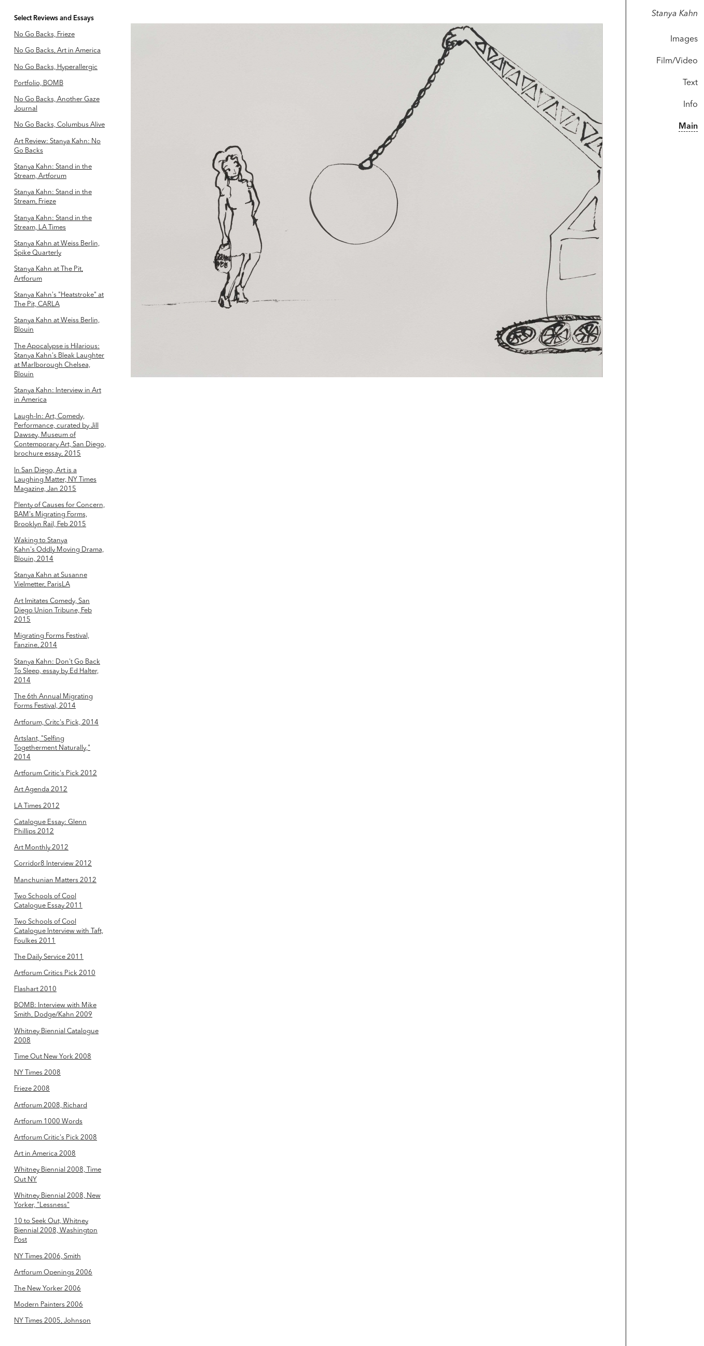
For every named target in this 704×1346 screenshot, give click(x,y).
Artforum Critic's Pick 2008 (55, 1137)
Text (690, 83)
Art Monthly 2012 (41, 847)
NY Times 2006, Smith (47, 1256)
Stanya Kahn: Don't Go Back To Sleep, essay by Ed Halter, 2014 (57, 671)
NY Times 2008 (37, 1072)
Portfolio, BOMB (38, 83)
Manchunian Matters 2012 (55, 880)
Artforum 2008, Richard (50, 1105)
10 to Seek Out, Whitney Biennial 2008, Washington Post (56, 1230)
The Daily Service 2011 (49, 957)
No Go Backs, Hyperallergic (56, 67)
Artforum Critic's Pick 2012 (55, 773)
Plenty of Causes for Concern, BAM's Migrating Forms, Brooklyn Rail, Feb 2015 (59, 514)
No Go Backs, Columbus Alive (59, 124)
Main (688, 126)
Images (684, 39)
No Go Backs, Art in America (57, 50)
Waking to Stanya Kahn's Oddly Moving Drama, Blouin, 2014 (59, 549)
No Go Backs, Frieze (44, 34)
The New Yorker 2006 (47, 1288)
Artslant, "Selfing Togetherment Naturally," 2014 (52, 748)
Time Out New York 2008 (52, 1056)
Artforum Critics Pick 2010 (54, 973)
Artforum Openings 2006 (53, 1272)
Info (690, 105)
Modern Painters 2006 (48, 1304)
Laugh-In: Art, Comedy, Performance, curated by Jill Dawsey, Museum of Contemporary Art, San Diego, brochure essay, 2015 (60, 435)
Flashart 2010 (35, 989)
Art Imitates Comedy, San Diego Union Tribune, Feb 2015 (53, 610)
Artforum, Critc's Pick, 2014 (56, 722)
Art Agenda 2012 (40, 789)
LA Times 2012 (37, 806)
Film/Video (677, 61)
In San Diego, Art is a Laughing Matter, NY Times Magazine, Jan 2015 (55, 479)
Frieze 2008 (32, 1089)
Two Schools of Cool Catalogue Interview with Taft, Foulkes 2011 (58, 931)
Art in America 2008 (45, 1153)
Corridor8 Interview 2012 (53, 863)
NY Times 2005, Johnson (52, 1320)
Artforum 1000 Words (48, 1121)
